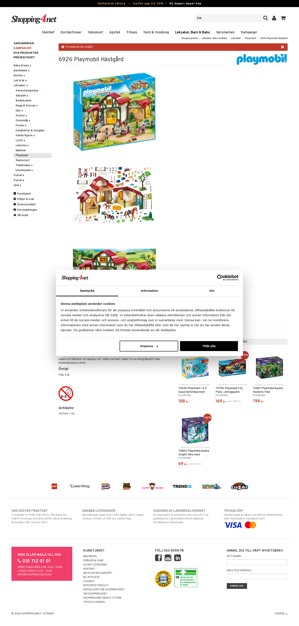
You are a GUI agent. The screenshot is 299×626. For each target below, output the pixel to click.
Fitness (132, 32)
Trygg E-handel (94, 602)
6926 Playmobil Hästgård (274, 38)
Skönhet (48, 32)
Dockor (22, 115)
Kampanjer (249, 32)
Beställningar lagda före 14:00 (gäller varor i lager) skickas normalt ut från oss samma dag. (114, 514)
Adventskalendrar (27, 90)
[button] (283, 18)
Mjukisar (21, 150)
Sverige (281, 613)
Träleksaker (24, 165)
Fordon (21, 125)
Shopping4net (189, 38)
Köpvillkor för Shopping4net (104, 589)
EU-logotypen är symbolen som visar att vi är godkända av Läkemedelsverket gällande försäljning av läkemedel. (185, 516)
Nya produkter (25, 53)
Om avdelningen (25, 210)
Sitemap (48, 613)
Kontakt (89, 569)
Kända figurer (26, 135)
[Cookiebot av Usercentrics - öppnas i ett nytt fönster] (220, 278)
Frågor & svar (23, 199)
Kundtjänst (22, 194)
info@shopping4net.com (34, 574)
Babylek (22, 95)
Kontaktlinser (71, 32)
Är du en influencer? (97, 573)
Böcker (19, 75)
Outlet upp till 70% (148, 3)
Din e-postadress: (239, 570)
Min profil (90, 556)
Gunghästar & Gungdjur (30, 130)
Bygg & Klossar (27, 105)
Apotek (114, 32)
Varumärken (225, 32)
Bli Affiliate (91, 577)
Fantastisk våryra (111, 3)
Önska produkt (24, 204)
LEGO (21, 140)
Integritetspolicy (96, 585)
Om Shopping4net (95, 594)
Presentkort (24, 57)
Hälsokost (95, 32)
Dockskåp (23, 120)
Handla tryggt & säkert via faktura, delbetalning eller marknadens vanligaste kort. (256, 518)
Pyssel (19, 180)
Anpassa (149, 346)
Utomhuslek (24, 170)
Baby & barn (22, 65)
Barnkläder (21, 70)
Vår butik (20, 215)
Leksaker (236, 38)
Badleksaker (24, 100)
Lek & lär (20, 80)
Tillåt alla (209, 346)
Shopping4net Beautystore (102, 598)
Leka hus (22, 145)
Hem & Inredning (156, 32)
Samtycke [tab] (87, 290)
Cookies (88, 581)
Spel (17, 185)
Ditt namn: (234, 556)
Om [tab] (211, 290)
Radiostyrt (22, 160)
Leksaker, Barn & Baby (192, 32)
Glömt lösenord (95, 564)
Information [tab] (149, 290)
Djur (19, 110)
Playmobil (250, 38)
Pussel (19, 175)
